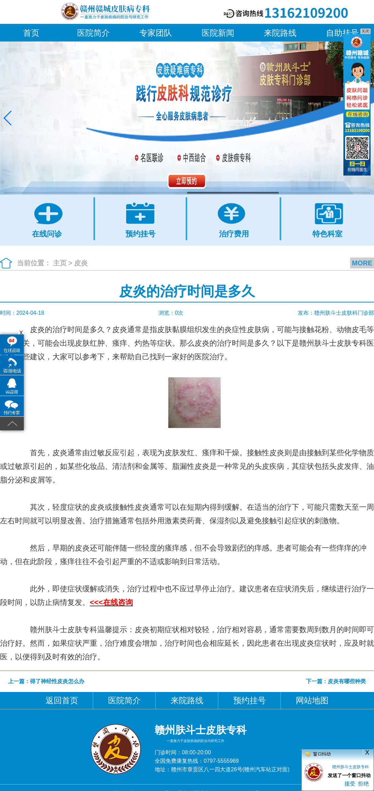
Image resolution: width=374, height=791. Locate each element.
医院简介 (93, 32)
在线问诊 (47, 234)
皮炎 (81, 263)
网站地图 (312, 700)
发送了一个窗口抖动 (349, 775)
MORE (362, 263)
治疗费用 (234, 234)
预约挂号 (140, 234)
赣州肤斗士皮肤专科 (350, 766)
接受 (349, 784)
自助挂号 (342, 32)
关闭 (365, 31)
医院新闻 (218, 32)
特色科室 (327, 234)
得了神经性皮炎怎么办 (57, 681)
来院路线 (280, 32)
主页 (60, 263)
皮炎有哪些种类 (347, 681)
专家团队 (155, 32)
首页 (31, 32)
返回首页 (62, 700)
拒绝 (363, 784)
